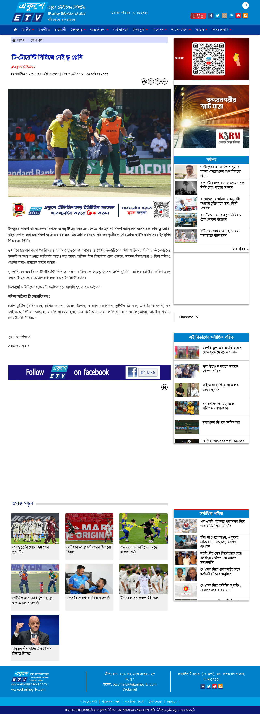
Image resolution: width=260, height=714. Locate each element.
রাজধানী (60, 29)
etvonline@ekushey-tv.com (135, 684)
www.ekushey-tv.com (28, 689)
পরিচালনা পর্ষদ (111, 701)
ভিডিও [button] (201, 29)
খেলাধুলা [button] (140, 29)
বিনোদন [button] (160, 29)
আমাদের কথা (89, 701)
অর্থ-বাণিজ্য (120, 29)
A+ (164, 81)
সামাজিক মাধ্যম (134, 701)
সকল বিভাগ (221, 29)
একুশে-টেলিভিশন (106, 710)
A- (150, 81)
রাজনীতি (44, 29)
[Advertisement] (89, 450)
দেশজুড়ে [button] (78, 29)
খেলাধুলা (37, 40)
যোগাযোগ (173, 701)
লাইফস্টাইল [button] (181, 29)
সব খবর (241, 249)
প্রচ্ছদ (18, 40)
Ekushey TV (188, 317)
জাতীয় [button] (28, 29)
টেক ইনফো (156, 701)
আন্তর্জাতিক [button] (99, 29)
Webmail (130, 689)
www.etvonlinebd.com (29, 684)
